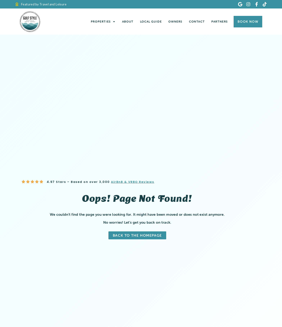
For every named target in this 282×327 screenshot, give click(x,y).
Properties (103, 21)
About (127, 21)
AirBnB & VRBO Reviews (132, 182)
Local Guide (151, 21)
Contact (197, 21)
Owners (175, 21)
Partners (219, 21)
